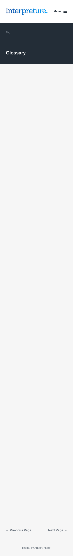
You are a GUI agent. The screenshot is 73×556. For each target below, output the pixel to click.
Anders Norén (42, 547)
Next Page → (57, 530)
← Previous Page (18, 530)
